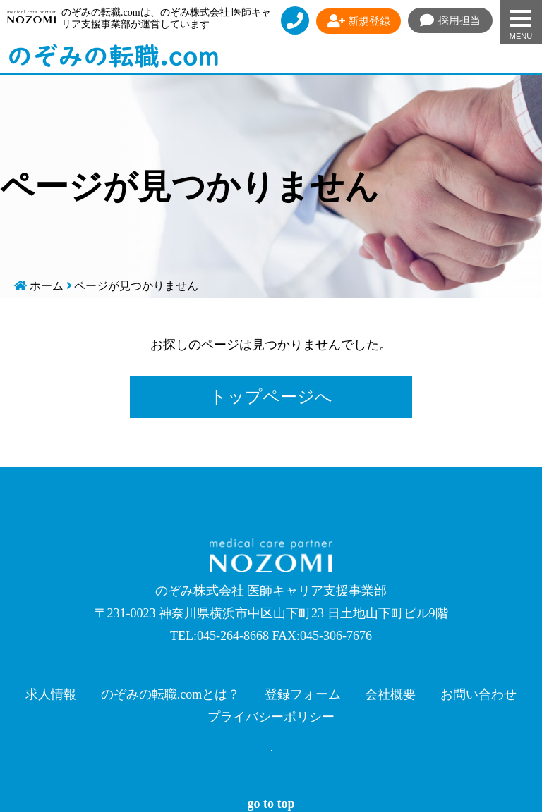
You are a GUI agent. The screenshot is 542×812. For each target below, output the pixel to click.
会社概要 (390, 694)
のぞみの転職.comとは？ (171, 694)
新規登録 (358, 21)
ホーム (47, 286)
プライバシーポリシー (271, 717)
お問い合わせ (478, 694)
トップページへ (271, 397)
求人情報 (50, 694)
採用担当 (450, 20)
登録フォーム (303, 694)
